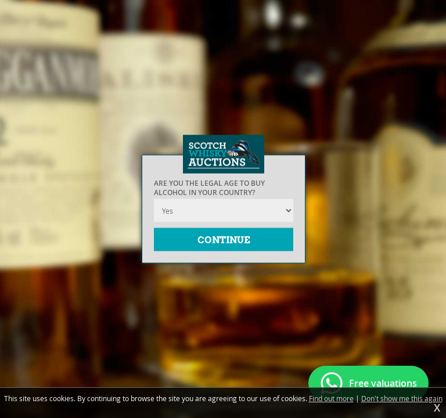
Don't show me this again (402, 398)
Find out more (331, 398)
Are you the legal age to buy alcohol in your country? (209, 188)
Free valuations (383, 383)
